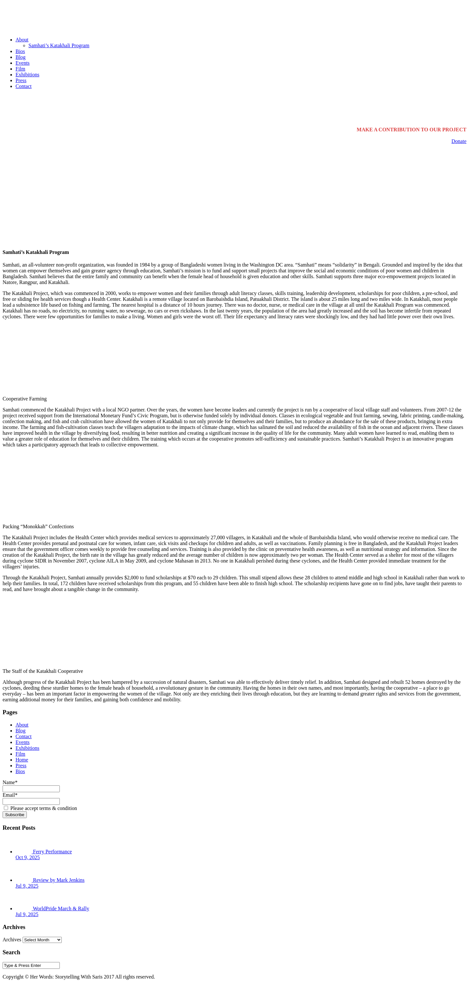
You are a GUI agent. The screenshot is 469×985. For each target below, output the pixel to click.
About (22, 39)
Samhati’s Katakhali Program (58, 45)
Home (22, 759)
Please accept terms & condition (40, 808)
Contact (24, 86)
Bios (20, 51)
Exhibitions (27, 74)
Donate (459, 141)
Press (21, 80)
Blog (21, 57)
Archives (12, 939)
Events (23, 63)
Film (20, 68)
